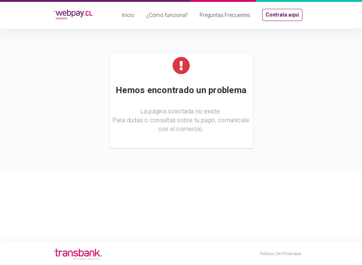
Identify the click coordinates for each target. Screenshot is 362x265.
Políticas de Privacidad (280, 253)
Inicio (128, 15)
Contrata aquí (282, 15)
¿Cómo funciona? (167, 15)
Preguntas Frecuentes (225, 15)
